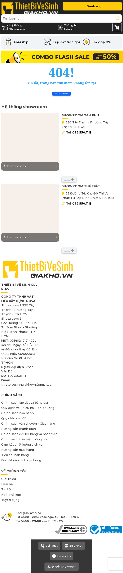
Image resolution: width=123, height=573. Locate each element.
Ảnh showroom (30, 166)
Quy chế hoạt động (15, 418)
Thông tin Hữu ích (68, 27)
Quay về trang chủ (61, 94)
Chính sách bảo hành (17, 413)
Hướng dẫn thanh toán (18, 429)
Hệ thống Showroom (13, 27)
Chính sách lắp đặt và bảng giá (24, 402)
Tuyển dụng (10, 500)
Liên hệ (7, 484)
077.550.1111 (81, 132)
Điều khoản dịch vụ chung (21, 460)
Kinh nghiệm (11, 495)
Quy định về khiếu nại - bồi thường (27, 408)
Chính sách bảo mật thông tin (24, 439)
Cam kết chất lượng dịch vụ (22, 444)
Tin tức (6, 489)
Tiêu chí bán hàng (15, 455)
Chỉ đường (69, 179)
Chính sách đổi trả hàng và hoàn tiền (29, 434)
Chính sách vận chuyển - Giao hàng (28, 423)
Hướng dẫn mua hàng (17, 450)
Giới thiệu (8, 479)
